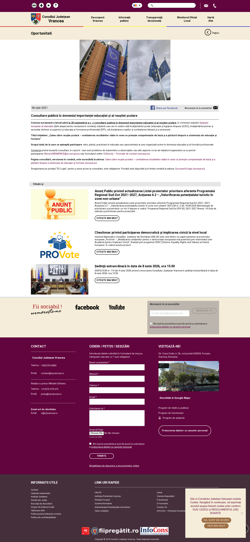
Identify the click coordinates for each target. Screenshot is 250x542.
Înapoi (212, 33)
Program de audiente (174, 418)
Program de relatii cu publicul (173, 408)
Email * (93, 397)
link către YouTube (117, 307)
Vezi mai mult (216, 525)
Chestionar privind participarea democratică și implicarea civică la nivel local (151, 232)
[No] (241, 513)
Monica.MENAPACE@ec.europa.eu (62, 153)
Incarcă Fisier (96, 429)
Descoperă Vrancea (97, 19)
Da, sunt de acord (216, 520)
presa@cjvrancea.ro (51, 394)
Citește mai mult (107, 218)
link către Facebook (87, 307)
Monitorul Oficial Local (187, 19)
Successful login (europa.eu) (190, 168)
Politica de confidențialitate (43, 517)
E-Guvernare (162, 500)
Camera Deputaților (166, 496)
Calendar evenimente (40, 493)
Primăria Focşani (102, 500)
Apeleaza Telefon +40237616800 (215, 6)
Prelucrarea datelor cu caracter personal (185, 430)
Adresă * (94, 373)
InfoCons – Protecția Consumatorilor (174, 511)
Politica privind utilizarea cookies (46, 514)
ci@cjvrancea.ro (49, 413)
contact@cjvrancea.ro (52, 373)
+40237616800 (48, 365)
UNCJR (98, 492)
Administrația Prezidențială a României (112, 507)
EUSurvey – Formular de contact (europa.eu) (127, 153)
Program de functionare (171, 413)
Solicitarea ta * (97, 408)
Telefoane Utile (38, 510)
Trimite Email (206, 6)
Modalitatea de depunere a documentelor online (114, 466)
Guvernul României (103, 503)
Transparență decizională (154, 19)
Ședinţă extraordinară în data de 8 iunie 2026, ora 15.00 (135, 266)
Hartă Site (210, 19)
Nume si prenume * (99, 362)
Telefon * (94, 385)
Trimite (101, 456)
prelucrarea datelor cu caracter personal (170, 327)
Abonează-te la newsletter (198, 108)
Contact (34, 490)
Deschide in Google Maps (175, 397)
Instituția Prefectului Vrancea (108, 496)
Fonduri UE (162, 507)
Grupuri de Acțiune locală (42, 507)
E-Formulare (162, 503)
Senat (159, 492)
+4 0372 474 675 (49, 389)
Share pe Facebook (167, 108)
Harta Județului (102, 511)
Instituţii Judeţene (39, 496)
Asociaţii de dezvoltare (41, 503)
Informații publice (124, 19)
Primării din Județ (39, 500)
